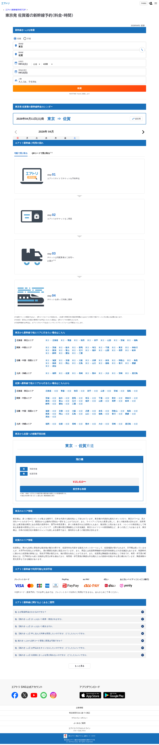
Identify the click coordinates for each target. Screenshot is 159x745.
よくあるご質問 (79, 724)
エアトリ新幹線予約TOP (15, 10)
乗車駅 (20, 44)
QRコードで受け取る (42, 154)
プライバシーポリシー (79, 719)
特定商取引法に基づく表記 (79, 714)
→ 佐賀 (52, 392)
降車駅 (20, 52)
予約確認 (143, 3)
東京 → (52, 341)
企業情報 (79, 709)
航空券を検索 (79, 490)
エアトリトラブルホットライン (79, 730)
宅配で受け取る (21, 154)
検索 (79, 88)
